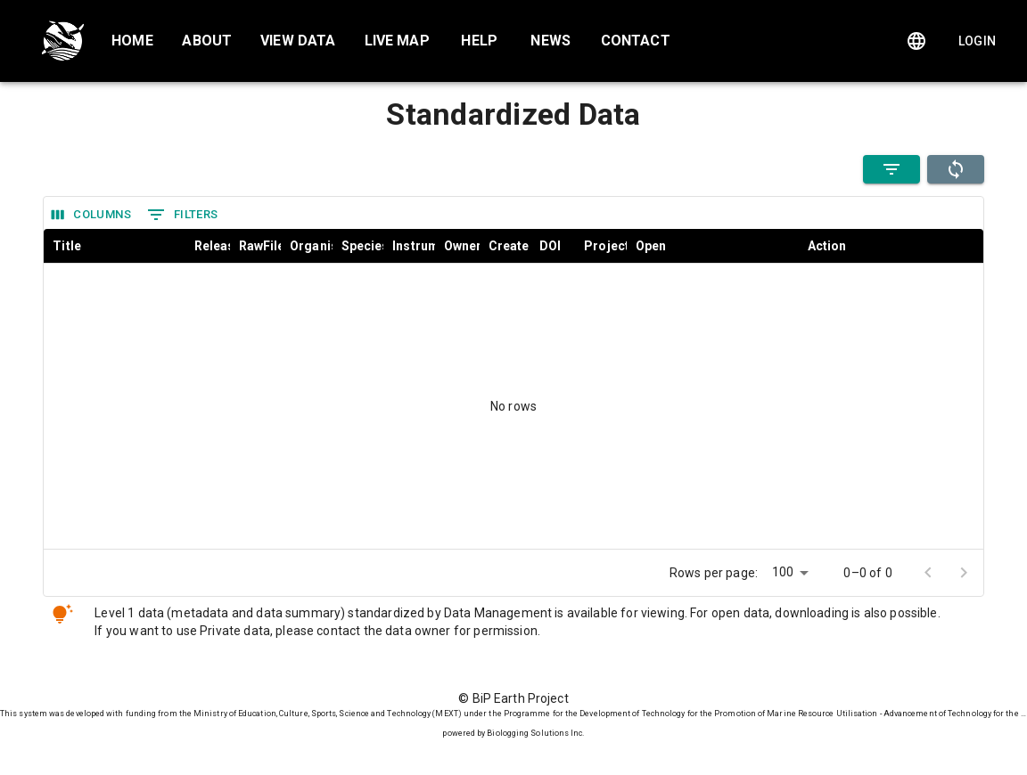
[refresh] (955, 169)
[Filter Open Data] (891, 169)
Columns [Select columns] (91, 215)
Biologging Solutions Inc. (535, 733)
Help (479, 40)
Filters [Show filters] (183, 214)
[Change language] (916, 41)
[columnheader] (114, 246)
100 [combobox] (782, 572)
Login (977, 41)
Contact (635, 40)
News (550, 40)
